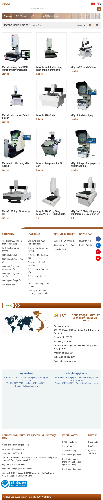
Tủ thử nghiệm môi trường (10, 249)
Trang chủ (8, 16)
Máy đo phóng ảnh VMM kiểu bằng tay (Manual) (15, 68)
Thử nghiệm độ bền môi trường (38, 249)
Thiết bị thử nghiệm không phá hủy (10, 267)
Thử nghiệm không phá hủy (38, 270)
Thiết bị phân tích (9, 255)
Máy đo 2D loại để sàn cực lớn (16, 212)
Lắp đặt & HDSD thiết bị (64, 241)
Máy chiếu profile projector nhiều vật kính (85, 164)
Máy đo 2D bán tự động (83, 67)
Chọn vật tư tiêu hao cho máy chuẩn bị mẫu (38, 292)
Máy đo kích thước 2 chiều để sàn (16, 116)
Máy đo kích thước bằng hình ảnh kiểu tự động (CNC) (49, 70)
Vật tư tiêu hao (8, 285)
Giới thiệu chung (69, 442)
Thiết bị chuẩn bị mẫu (11, 280)
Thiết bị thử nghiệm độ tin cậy (12, 275)
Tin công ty (93, 442)
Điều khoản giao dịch (71, 455)
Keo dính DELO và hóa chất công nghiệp (12, 242)
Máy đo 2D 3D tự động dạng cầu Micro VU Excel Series (85, 212)
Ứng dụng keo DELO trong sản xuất (36, 242)
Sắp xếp (81, 25)
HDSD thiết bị (85, 241)
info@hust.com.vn (68, 361)
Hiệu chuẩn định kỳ (62, 249)
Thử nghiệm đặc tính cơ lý (38, 277)
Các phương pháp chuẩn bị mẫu (38, 284)
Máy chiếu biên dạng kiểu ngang (16, 164)
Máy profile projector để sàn (49, 164)
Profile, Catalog (86, 245)
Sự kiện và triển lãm (92, 452)
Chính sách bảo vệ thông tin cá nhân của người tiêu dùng (71, 462)
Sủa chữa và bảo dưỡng (64, 245)
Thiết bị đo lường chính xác (26, 16)
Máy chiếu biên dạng (82, 115)
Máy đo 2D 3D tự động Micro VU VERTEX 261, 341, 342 (51, 214)
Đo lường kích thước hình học (37, 263)
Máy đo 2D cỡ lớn (45, 115)
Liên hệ (5, 74)
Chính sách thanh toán (72, 469)
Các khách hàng (69, 450)
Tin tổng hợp (93, 446)
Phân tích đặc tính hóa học (38, 256)
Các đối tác (67, 446)
